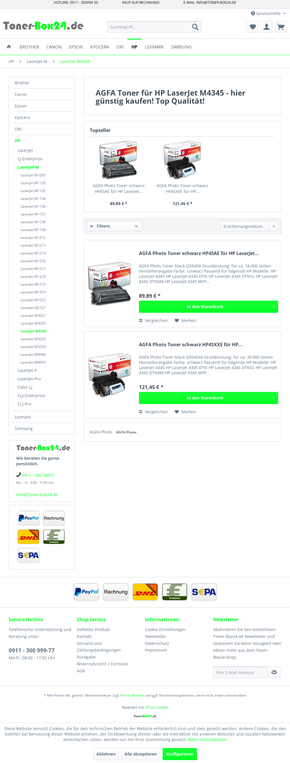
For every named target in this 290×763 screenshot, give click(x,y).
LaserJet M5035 (33, 346)
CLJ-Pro (24, 404)
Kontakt (84, 636)
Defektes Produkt (93, 629)
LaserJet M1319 (33, 292)
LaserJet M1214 (33, 253)
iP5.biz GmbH (156, 707)
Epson (21, 106)
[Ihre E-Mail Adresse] (240, 672)
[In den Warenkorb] (208, 307)
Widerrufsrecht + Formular (103, 664)
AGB (81, 670)
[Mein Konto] (266, 27)
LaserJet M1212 (33, 237)
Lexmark (23, 417)
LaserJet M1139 (33, 229)
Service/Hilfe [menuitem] (266, 13)
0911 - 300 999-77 (32, 650)
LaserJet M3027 (33, 315)
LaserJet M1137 (33, 214)
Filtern (100, 226)
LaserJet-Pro (29, 379)
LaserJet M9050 (33, 362)
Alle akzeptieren (140, 754)
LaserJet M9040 (33, 354)
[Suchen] (195, 27)
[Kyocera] (100, 46)
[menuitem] (154, 27)
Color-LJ (25, 387)
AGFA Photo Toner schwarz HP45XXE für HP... (182, 188)
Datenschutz (157, 643)
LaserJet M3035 (33, 323)
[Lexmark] (154, 46)
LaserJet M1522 (33, 299)
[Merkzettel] (252, 27)
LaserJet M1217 (33, 268)
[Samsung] (182, 46)
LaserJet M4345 (34, 331)
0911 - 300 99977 (38, 475)
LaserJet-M (28, 167)
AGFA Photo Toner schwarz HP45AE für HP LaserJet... (119, 188)
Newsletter (155, 636)
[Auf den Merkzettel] (185, 320)
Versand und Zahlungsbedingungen (99, 647)
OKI (18, 129)
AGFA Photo (101, 432)
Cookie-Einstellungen (165, 629)
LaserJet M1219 (33, 284)
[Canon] (54, 46)
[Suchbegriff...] (154, 27)
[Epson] (76, 46)
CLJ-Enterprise (31, 395)
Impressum (156, 650)
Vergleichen (153, 320)
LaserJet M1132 (33, 190)
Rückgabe (86, 657)
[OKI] (120, 46)
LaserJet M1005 (33, 175)
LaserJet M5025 (33, 338)
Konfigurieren (180, 754)
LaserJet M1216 (33, 260)
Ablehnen (106, 754)
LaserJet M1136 (33, 206)
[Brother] (29, 46)
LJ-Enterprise (30, 158)
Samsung (24, 428)
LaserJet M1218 (33, 276)
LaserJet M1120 (33, 182)
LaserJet (25, 150)
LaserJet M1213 (33, 245)
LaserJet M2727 (33, 307)
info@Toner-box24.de (37, 494)
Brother (22, 82)
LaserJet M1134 (33, 198)
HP (18, 140)
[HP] (134, 46)
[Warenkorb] (281, 27)
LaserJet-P (27, 370)
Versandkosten (132, 695)
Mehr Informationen (207, 739)
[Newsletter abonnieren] (274, 672)
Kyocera (22, 117)
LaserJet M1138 (33, 221)
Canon (21, 94)
